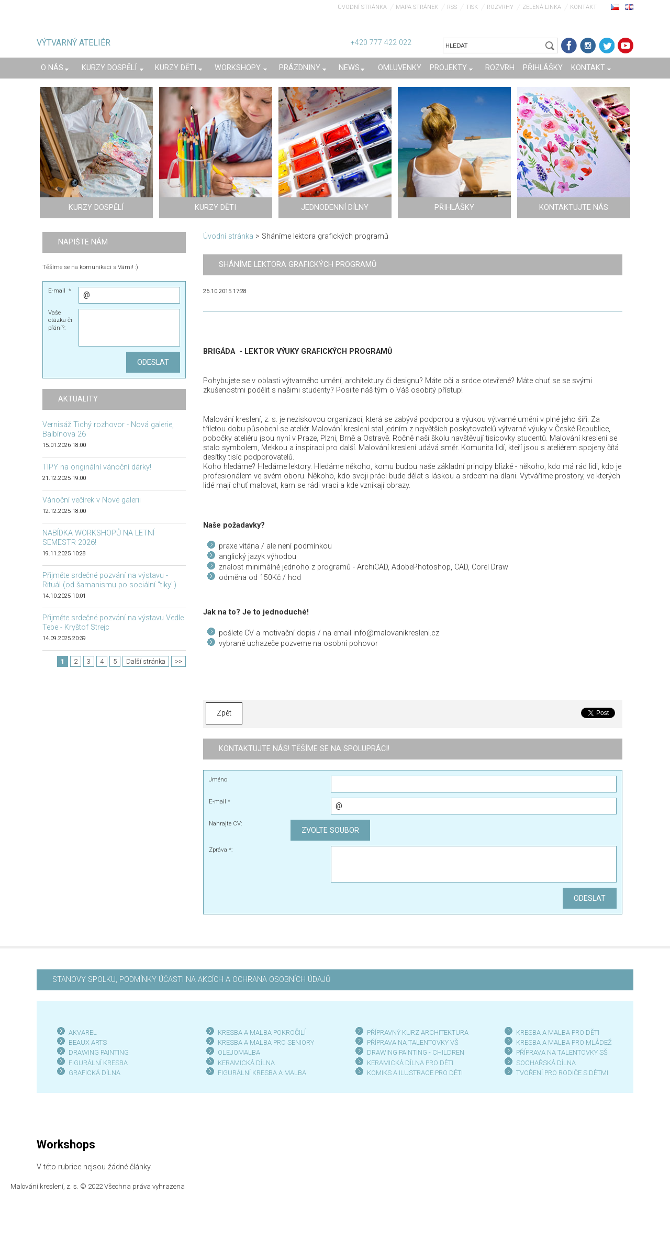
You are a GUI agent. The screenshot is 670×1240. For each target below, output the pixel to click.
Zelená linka (541, 7)
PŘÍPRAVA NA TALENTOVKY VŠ (413, 1042)
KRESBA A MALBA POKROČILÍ (262, 1032)
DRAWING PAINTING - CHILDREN (415, 1052)
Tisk (472, 7)
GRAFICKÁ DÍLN (92, 1073)
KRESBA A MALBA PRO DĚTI (557, 1032)
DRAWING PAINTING (99, 1052)
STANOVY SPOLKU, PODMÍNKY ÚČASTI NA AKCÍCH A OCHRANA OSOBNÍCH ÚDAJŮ (191, 979)
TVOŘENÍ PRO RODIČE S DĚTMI (562, 1073)
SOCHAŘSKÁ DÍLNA (546, 1063)
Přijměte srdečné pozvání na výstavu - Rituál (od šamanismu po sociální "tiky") (109, 580)
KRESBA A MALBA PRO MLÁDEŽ (564, 1042)
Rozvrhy (500, 7)
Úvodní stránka (362, 7)
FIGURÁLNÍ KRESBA (98, 1063)
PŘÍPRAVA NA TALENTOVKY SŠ (562, 1052)
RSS (452, 7)
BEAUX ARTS (88, 1042)
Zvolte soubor (330, 830)
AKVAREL (83, 1032)
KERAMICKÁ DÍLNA (246, 1063)
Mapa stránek (417, 7)
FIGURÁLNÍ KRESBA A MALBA (262, 1073)
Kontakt (583, 7)
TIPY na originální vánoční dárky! (96, 467)
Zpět (224, 713)
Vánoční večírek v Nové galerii (91, 500)
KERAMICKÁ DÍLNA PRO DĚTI (410, 1063)
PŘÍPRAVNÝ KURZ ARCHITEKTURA (417, 1032)
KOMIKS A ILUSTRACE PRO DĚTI (415, 1073)
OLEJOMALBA (239, 1052)
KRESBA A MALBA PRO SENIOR (264, 1042)
